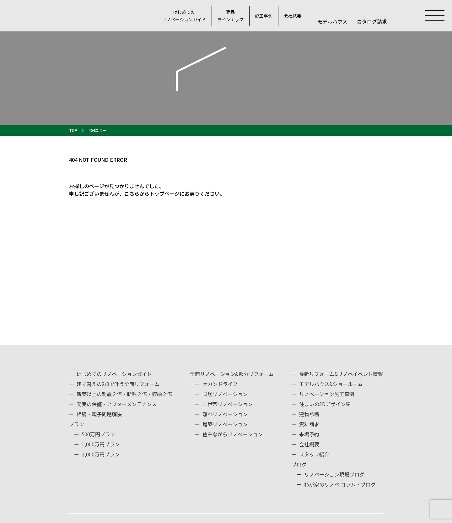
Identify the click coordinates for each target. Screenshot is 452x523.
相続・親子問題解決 (99, 414)
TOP (73, 130)
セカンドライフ (220, 384)
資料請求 (309, 424)
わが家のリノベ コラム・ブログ (340, 484)
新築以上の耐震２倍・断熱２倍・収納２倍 (124, 394)
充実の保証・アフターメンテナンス (117, 404)
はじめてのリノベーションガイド (184, 16)
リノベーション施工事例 (326, 394)
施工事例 (263, 16)
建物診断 (309, 414)
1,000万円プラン (101, 444)
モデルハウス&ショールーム (331, 384)
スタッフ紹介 (314, 454)
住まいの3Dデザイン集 (325, 404)
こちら (131, 193)
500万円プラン (98, 434)
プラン (76, 424)
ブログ (299, 464)
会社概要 (292, 16)
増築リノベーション (225, 424)
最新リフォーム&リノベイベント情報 (341, 374)
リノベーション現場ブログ (334, 474)
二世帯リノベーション (227, 404)
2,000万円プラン (101, 454)
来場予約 (309, 434)
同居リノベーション (225, 394)
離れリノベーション (225, 414)
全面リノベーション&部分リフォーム (232, 374)
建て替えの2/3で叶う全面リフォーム (118, 384)
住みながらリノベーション (232, 434)
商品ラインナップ (230, 16)
